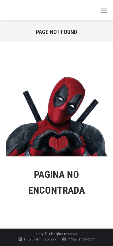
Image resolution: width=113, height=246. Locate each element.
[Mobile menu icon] (103, 10)
